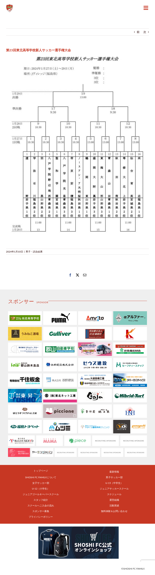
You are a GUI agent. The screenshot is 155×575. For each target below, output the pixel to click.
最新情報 (114, 471)
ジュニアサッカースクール (114, 488)
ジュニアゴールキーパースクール (41, 494)
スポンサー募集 (40, 511)
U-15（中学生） (114, 482)
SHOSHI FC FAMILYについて (40, 477)
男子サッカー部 (114, 477)
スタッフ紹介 (41, 499)
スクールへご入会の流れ (41, 505)
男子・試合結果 (34, 251)
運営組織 (114, 499)
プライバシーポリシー (41, 516)
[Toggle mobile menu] (146, 7)
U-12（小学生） (40, 488)
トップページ (41, 470)
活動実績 (114, 505)
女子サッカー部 (40, 482)
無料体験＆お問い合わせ (114, 511)
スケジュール (114, 494)
